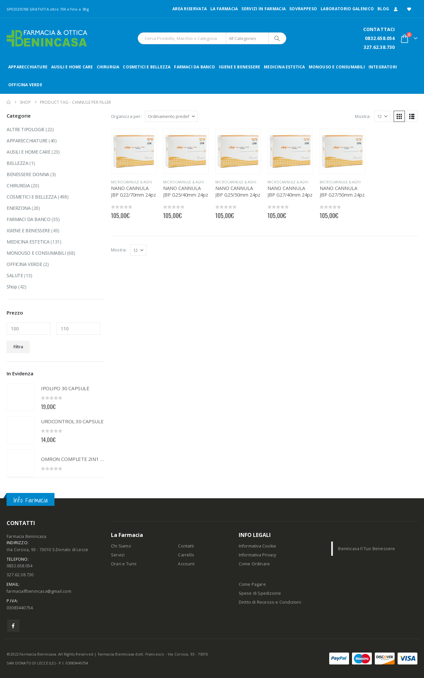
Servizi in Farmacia (263, 9)
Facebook (13, 626)
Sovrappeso (303, 9)
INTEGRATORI (383, 67)
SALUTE (15, 275)
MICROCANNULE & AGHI (131, 182)
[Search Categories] (247, 38)
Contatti (186, 546)
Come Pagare (252, 584)
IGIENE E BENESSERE (240, 67)
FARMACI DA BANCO (194, 67)
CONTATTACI (379, 29)
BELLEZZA (17, 163)
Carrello (186, 555)
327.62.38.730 (379, 47)
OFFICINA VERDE (25, 85)
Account (186, 564)
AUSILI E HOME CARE (72, 67)
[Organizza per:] (171, 116)
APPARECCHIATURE (28, 67)
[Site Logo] (47, 38)
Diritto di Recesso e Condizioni (270, 602)
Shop (12, 286)
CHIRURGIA (108, 67)
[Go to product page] (133, 151)
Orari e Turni (124, 564)
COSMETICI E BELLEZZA (146, 67)
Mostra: (363, 116)
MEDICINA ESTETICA (284, 67)
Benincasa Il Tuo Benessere (366, 548)
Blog (383, 9)
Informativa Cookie (257, 546)
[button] (399, 116)
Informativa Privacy (257, 555)
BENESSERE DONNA (28, 174)
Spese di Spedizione (260, 593)
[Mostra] (382, 116)
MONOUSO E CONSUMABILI (337, 67)
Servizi (117, 555)
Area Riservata (189, 9)
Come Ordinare (254, 564)
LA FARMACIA (224, 9)
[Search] (277, 38)
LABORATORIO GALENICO (347, 9)
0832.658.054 (380, 38)
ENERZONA (19, 208)
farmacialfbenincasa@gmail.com (39, 591)
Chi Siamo (121, 546)
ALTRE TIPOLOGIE (26, 129)
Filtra (18, 347)
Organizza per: (126, 116)
